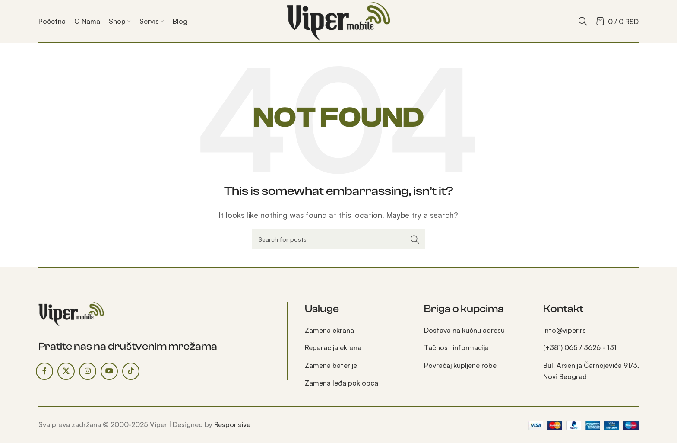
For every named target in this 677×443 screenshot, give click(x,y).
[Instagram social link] (87, 371)
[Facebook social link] (44, 371)
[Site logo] (338, 20)
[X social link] (66, 371)
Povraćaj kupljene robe (460, 365)
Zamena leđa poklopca (341, 383)
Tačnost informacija (456, 347)
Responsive (232, 424)
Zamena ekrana (329, 330)
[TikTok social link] (130, 371)
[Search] (583, 21)
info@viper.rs (564, 330)
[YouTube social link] (109, 371)
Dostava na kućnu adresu (464, 330)
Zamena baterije (331, 365)
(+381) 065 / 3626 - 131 (580, 347)
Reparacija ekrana (333, 347)
